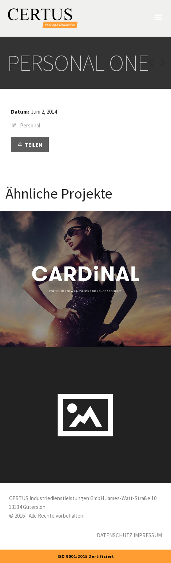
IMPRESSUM (148, 535)
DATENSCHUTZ (114, 535)
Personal (30, 125)
